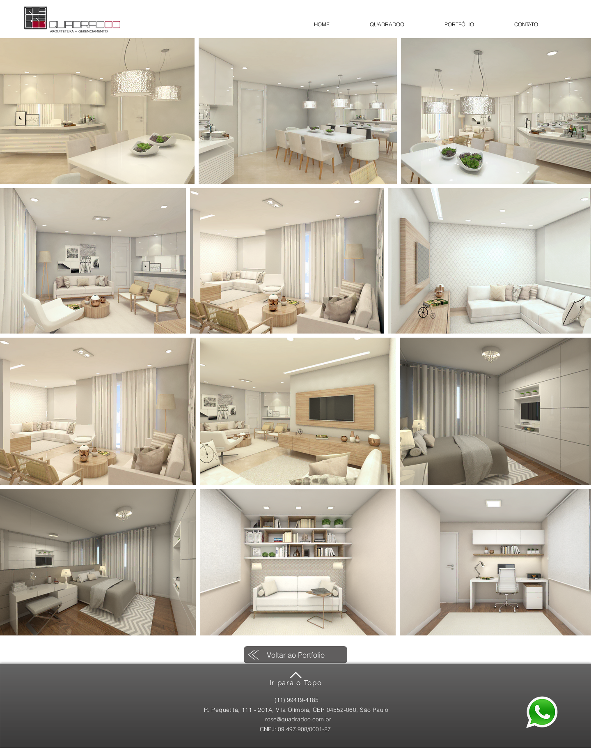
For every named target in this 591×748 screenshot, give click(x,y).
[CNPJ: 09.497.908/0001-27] (295, 729)
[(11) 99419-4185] (296, 700)
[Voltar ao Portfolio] (295, 654)
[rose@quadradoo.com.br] (298, 719)
